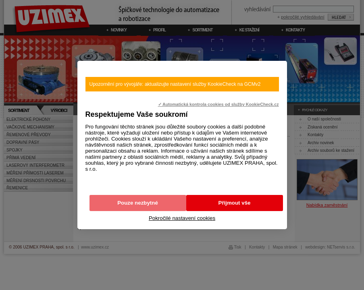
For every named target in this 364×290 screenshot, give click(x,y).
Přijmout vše (234, 203)
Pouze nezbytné (137, 203)
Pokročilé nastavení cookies (182, 218)
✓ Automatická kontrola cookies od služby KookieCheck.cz (218, 104)
